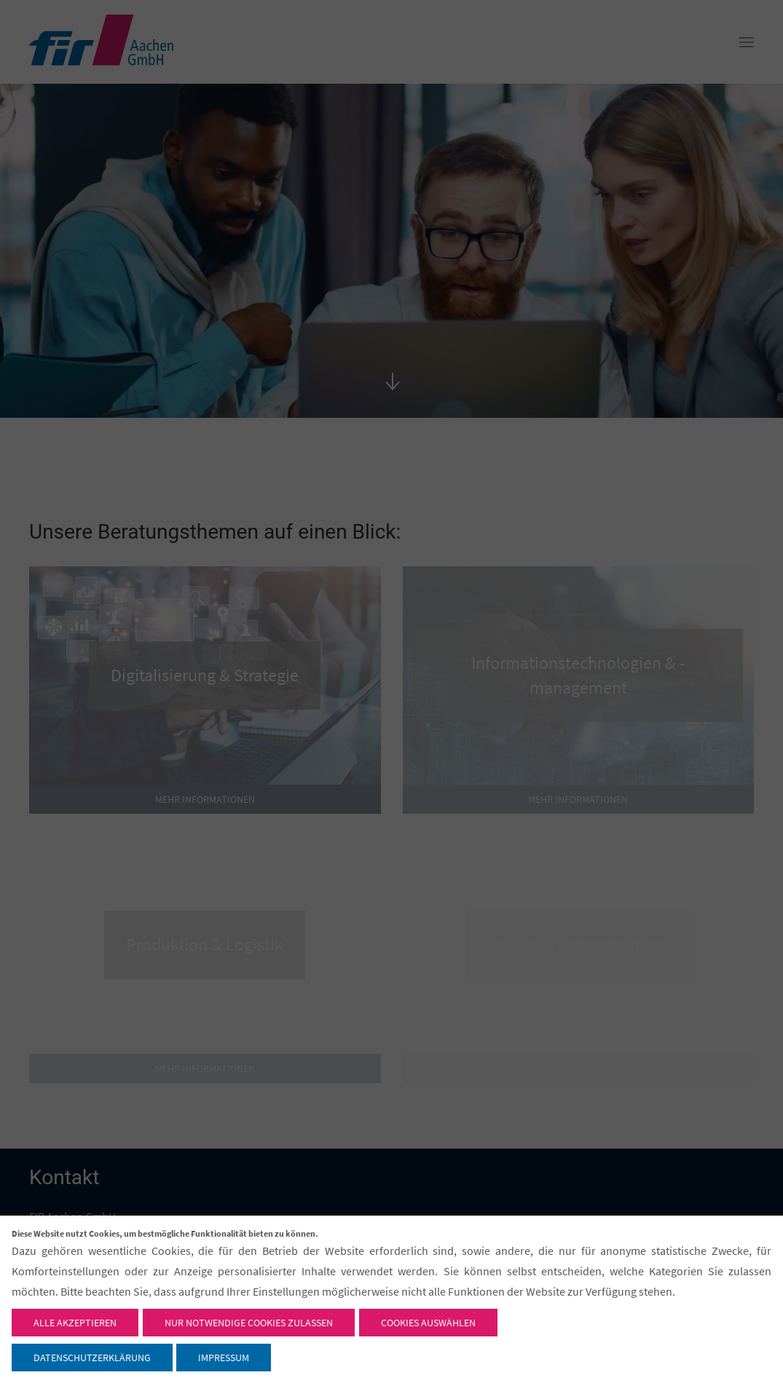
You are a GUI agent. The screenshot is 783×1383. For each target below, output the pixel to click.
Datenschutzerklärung (92, 1357)
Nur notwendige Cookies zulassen (249, 1322)
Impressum (223, 1357)
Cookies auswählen (428, 1322)
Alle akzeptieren (75, 1322)
